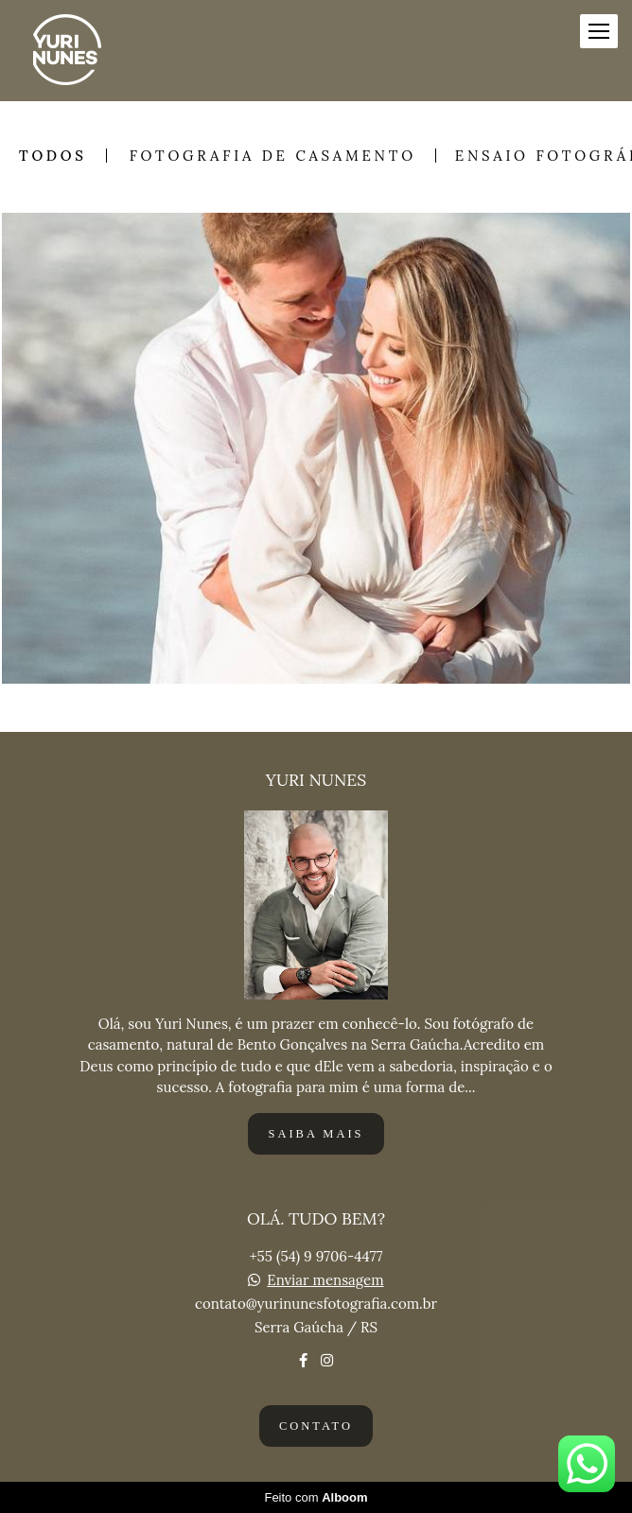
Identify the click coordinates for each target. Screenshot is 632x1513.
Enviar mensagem (325, 1280)
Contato (316, 1426)
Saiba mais (315, 1133)
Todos (53, 155)
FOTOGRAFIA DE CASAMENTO (273, 155)
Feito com (315, 1497)
